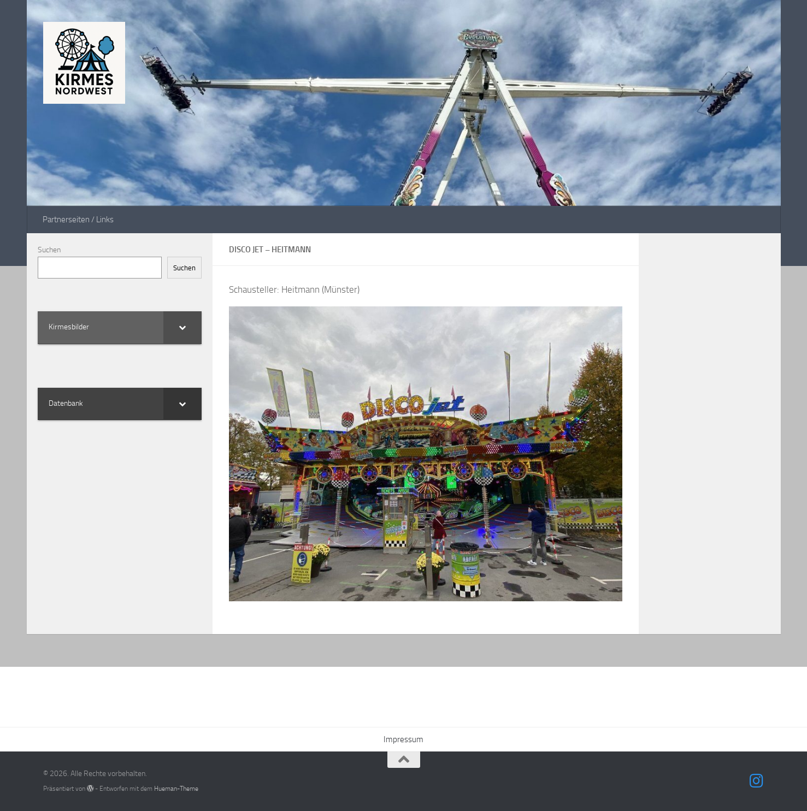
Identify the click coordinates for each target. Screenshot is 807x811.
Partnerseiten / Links (78, 219)
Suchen (49, 249)
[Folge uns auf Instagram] (756, 781)
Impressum (403, 739)
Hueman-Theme (176, 788)
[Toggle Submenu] (182, 327)
